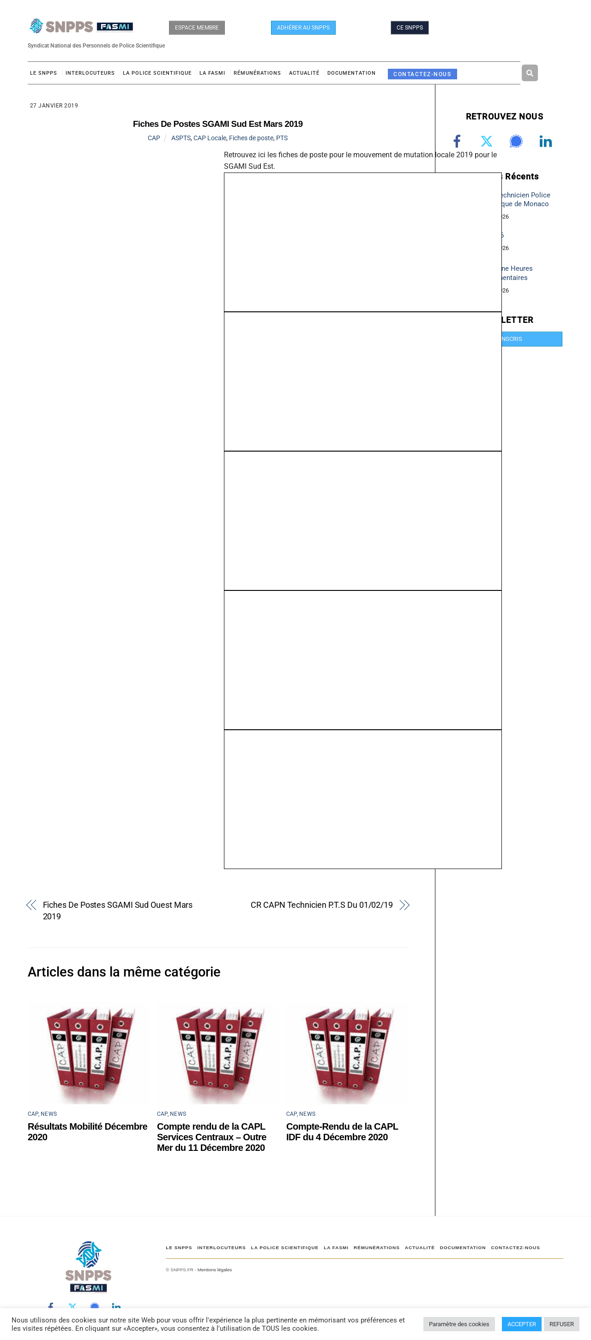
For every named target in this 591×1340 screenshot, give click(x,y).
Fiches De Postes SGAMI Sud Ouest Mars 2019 (118, 911)
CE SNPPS (410, 27)
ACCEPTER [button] (521, 1324)
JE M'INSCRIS (504, 339)
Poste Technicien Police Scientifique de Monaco (513, 199)
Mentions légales (215, 1270)
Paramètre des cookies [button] (459, 1324)
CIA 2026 (490, 236)
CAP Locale (209, 138)
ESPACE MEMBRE (197, 27)
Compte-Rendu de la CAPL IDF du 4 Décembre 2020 (342, 1132)
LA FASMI (212, 74)
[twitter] (488, 141)
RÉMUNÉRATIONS (257, 74)
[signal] (518, 141)
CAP (154, 138)
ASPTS (181, 138)
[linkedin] (547, 141)
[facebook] (458, 141)
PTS (282, 138)
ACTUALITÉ (304, 74)
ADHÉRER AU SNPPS (303, 27)
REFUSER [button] (561, 1324)
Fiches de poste (251, 138)
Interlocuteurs (90, 74)
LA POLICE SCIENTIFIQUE (157, 74)
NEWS (49, 1115)
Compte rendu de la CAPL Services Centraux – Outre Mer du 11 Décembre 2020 (211, 1137)
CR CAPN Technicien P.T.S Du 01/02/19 (322, 906)
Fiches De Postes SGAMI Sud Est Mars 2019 (218, 124)
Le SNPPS (43, 74)
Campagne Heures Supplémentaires (504, 273)
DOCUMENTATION (351, 74)
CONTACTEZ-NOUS (422, 74)
